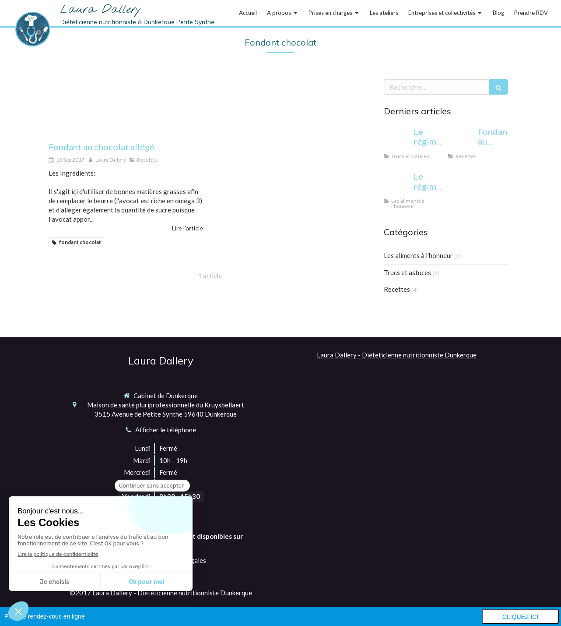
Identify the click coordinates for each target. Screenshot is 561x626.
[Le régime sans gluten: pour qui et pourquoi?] (397, 185)
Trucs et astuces (407, 272)
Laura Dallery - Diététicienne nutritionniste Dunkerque (397, 355)
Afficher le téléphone (165, 430)
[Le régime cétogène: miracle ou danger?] (397, 140)
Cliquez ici (520, 616)
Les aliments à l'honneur (418, 255)
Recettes (397, 289)
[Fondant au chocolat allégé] (126, 106)
